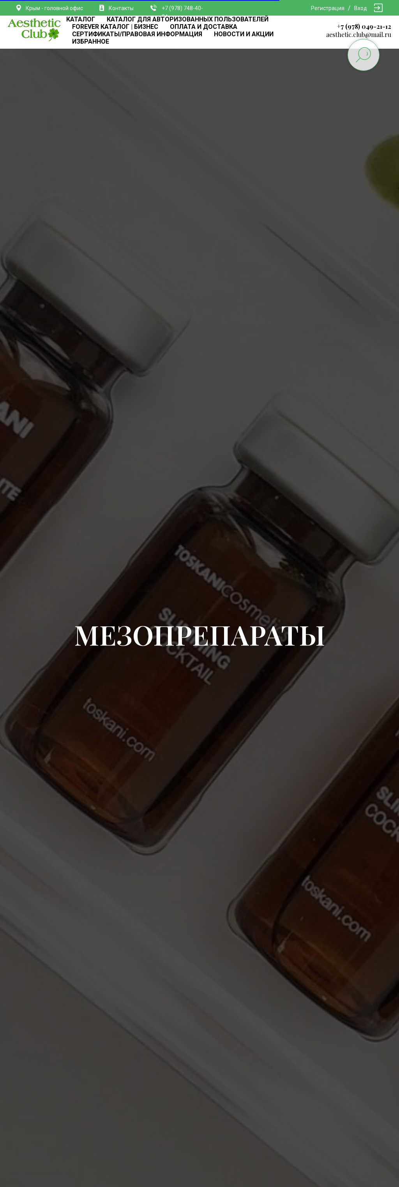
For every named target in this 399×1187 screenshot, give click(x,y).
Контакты (121, 8)
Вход (360, 8)
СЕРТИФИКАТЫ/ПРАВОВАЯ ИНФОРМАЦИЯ (137, 34)
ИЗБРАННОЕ (90, 41)
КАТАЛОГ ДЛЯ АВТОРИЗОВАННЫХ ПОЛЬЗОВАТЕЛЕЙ (187, 19)
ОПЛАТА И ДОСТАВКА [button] (203, 26)
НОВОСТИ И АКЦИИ (244, 34)
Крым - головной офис (54, 8)
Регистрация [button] (327, 8)
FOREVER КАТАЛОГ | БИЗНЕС (115, 26)
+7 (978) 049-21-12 (364, 26)
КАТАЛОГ (80, 19)
